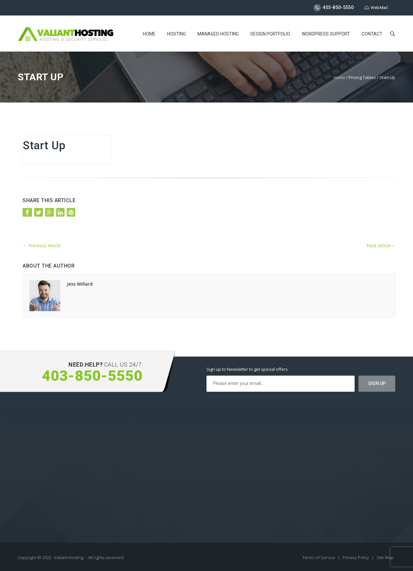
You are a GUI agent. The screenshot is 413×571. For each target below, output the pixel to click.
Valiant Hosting (68, 557)
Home (149, 33)
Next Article (381, 245)
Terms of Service (319, 557)
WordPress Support (326, 33)
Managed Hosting (218, 33)
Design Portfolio (270, 33)
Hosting (176, 33)
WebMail (376, 7)
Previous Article (42, 245)
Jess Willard (80, 284)
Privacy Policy (356, 557)
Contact (372, 33)
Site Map (385, 557)
